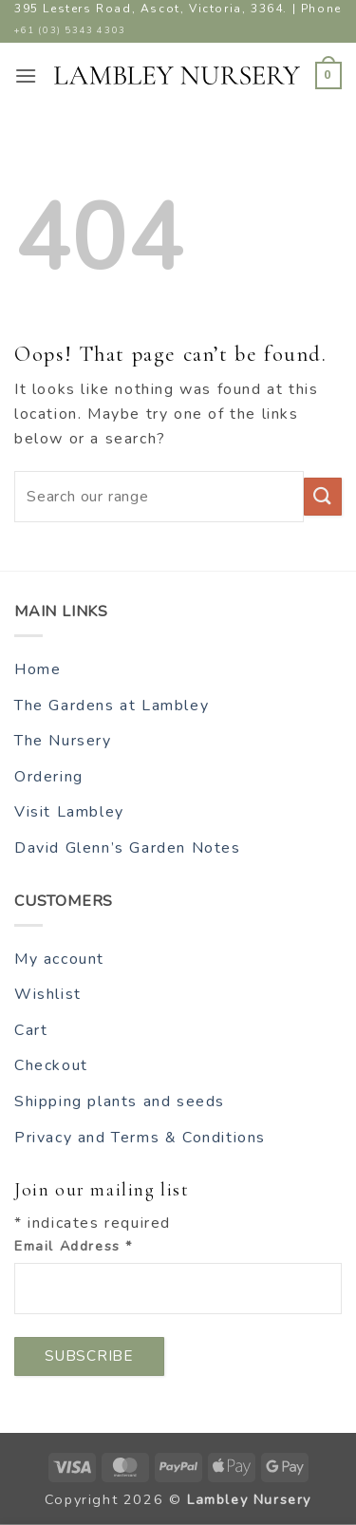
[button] (26, 75)
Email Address (73, 1245)
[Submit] (323, 497)
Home (37, 669)
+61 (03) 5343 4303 (70, 30)
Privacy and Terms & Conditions (140, 1137)
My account (59, 959)
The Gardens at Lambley (111, 705)
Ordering (49, 776)
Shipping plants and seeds (119, 1101)
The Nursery (63, 740)
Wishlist (48, 994)
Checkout (51, 1065)
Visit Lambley (69, 811)
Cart (30, 1030)
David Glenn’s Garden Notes (127, 848)
